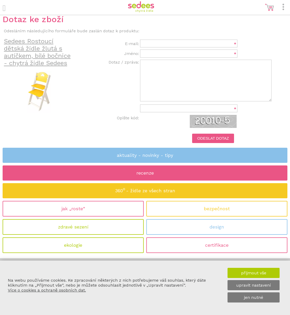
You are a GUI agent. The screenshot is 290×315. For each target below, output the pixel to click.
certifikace (217, 245)
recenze (145, 173)
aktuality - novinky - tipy (145, 155)
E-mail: (132, 43)
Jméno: (131, 53)
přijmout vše (253, 272)
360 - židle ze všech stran (145, 189)
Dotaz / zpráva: (124, 62)
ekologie (73, 245)
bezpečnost (217, 208)
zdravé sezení (73, 227)
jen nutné (253, 297)
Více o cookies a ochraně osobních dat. (47, 290)
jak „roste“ (73, 208)
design (217, 227)
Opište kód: (128, 117)
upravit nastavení (253, 285)
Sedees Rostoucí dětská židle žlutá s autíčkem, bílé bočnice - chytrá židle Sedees (37, 52)
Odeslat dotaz (213, 138)
